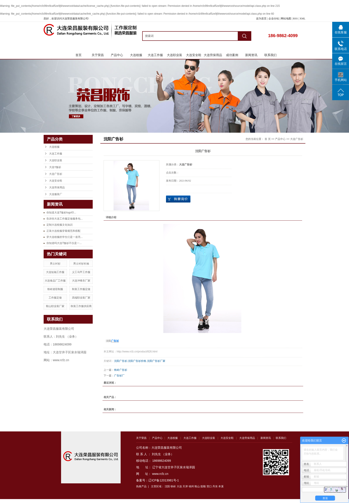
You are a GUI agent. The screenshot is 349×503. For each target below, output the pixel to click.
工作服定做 (55, 297)
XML (302, 18)
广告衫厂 (119, 375)
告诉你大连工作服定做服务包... (64, 218)
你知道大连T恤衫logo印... (61, 212)
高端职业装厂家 (81, 297)
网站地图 (286, 18)
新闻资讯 (251, 55)
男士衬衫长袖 (81, 263)
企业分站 (274, 18)
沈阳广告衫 (120, 360)
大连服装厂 (55, 194)
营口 (209, 486)
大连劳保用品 (213, 55)
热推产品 (141, 486)
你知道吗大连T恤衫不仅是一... (64, 243)
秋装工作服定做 (81, 289)
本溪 (221, 486)
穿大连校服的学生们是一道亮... (64, 237)
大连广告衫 (55, 173)
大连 (179, 486)
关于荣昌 (98, 55)
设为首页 (261, 18)
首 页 (267, 139)
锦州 (191, 486)
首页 (78, 55)
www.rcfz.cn (160, 474)
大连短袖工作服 (55, 272)
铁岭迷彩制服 (55, 289)
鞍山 (197, 486)
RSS (295, 18)
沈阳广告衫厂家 (156, 360)
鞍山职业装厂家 (55, 306)
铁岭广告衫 (120, 369)
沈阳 (167, 486)
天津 (185, 486)
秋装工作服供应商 (81, 306)
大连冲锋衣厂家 (81, 280)
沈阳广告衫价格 (137, 360)
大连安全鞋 (193, 55)
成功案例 (232, 55)
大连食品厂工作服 (55, 280)
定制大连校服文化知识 (59, 224)
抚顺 (203, 486)
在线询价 (178, 199)
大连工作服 (155, 55)
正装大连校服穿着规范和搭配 (63, 230)
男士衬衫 (55, 263)
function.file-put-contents (125, 5)
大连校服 (136, 55)
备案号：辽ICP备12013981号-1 (157, 480)
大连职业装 (174, 55)
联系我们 (270, 55)
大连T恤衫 (55, 167)
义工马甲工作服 (81, 272)
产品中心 (117, 55)
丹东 (215, 486)
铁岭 (173, 486)
